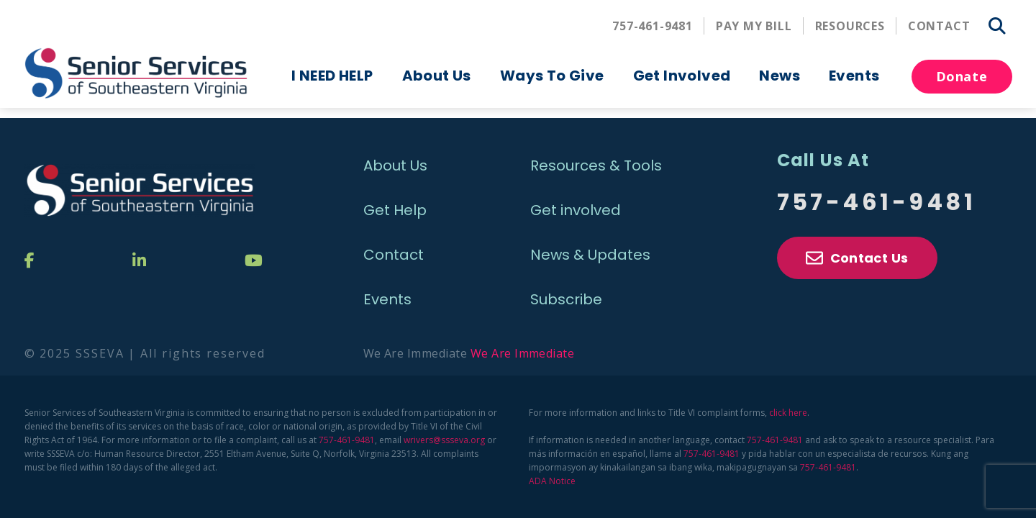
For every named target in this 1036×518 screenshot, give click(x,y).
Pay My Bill (754, 26)
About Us (436, 75)
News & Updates (590, 255)
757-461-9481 (652, 26)
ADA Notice (552, 481)
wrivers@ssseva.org (444, 440)
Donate (961, 76)
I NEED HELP (332, 75)
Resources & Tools (596, 165)
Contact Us (857, 258)
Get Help (395, 210)
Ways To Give (552, 75)
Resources (850, 26)
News (779, 75)
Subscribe (566, 299)
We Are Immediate (523, 353)
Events (854, 75)
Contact (939, 26)
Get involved (575, 210)
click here (788, 412)
